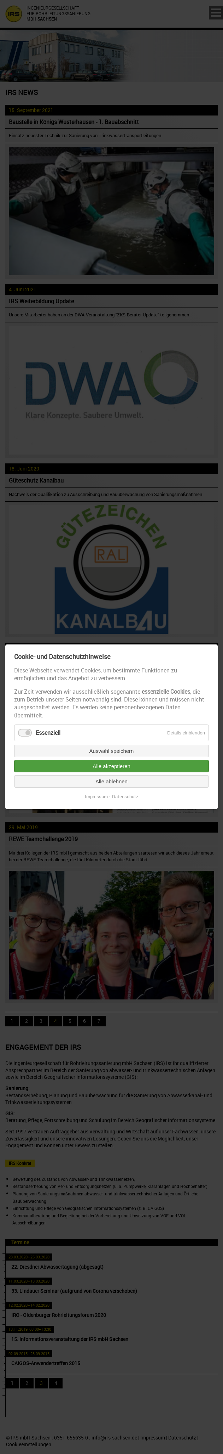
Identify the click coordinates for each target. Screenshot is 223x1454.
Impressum (96, 797)
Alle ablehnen (111, 782)
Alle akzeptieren (111, 766)
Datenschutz (125, 797)
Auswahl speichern (111, 751)
